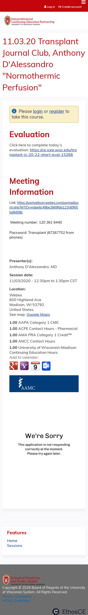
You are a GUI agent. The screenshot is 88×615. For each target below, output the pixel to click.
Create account (71, 7)
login (38, 112)
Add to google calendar (14, 366)
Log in (51, 7)
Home (12, 541)
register (56, 112)
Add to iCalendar (35, 366)
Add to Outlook (46, 366)
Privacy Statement (16, 597)
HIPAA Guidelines (16, 601)
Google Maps (38, 315)
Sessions (14, 546)
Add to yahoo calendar (25, 366)
